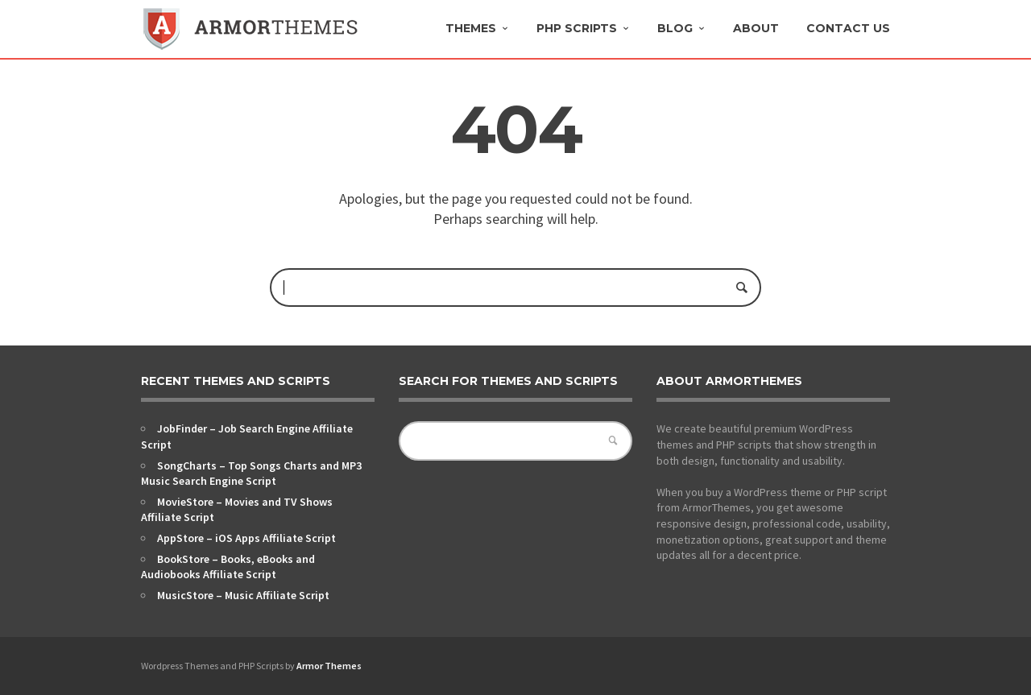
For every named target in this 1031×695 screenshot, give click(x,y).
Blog (675, 28)
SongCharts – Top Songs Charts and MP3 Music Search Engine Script (251, 473)
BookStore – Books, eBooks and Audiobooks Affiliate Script (228, 567)
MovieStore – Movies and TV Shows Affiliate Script (237, 509)
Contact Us (848, 28)
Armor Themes (329, 666)
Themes (470, 28)
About (756, 28)
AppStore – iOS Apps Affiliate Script (246, 538)
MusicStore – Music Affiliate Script (243, 595)
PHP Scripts (576, 28)
